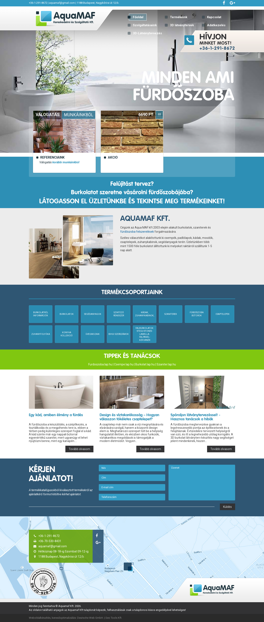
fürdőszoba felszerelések (137, 231)
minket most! (231, 41)
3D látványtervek (182, 25)
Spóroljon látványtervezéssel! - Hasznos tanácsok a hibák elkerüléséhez (195, 419)
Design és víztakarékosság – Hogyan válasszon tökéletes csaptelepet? (129, 417)
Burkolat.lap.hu (145, 364)
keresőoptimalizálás (64, 617)
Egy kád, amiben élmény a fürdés (56, 415)
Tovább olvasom (79, 449)
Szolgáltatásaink (145, 25)
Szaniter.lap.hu (166, 364)
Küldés (227, 506)
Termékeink (178, 17)
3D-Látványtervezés (147, 33)
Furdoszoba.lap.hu (100, 364)
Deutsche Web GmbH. (90, 617)
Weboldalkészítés (40, 617)
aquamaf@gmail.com (62, 2)
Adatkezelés (216, 25)
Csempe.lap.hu (123, 364)
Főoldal (138, 17)
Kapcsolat (214, 17)
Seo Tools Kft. (113, 617)
